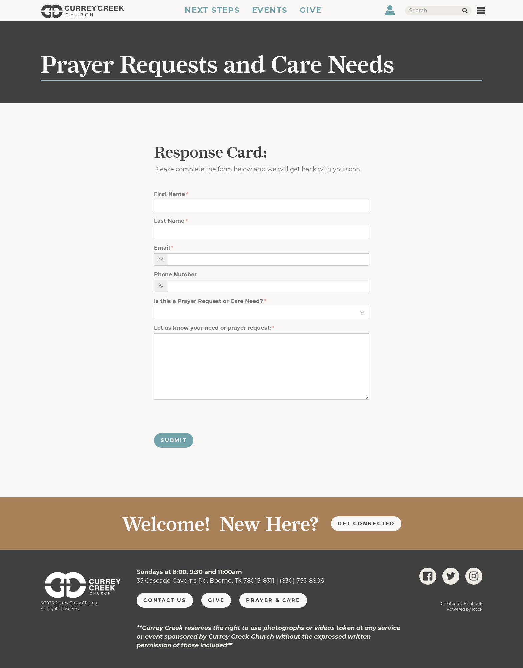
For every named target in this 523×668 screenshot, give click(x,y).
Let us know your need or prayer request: (212, 328)
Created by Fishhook (461, 603)
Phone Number (175, 274)
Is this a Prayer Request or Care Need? (208, 301)
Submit (174, 440)
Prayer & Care (273, 600)
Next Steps (211, 14)
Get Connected (366, 523)
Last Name (169, 221)
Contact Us (164, 600)
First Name (169, 194)
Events (270, 14)
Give (311, 14)
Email (162, 248)
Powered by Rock (464, 609)
